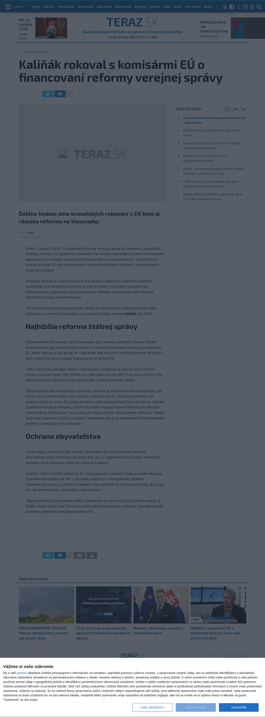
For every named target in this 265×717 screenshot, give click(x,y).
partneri (22, 672)
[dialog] (132, 687)
